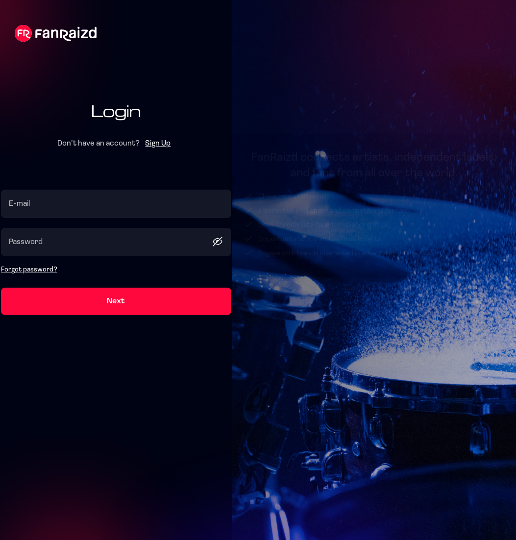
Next (116, 301)
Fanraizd (56, 33)
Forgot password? (29, 269)
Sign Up (158, 143)
